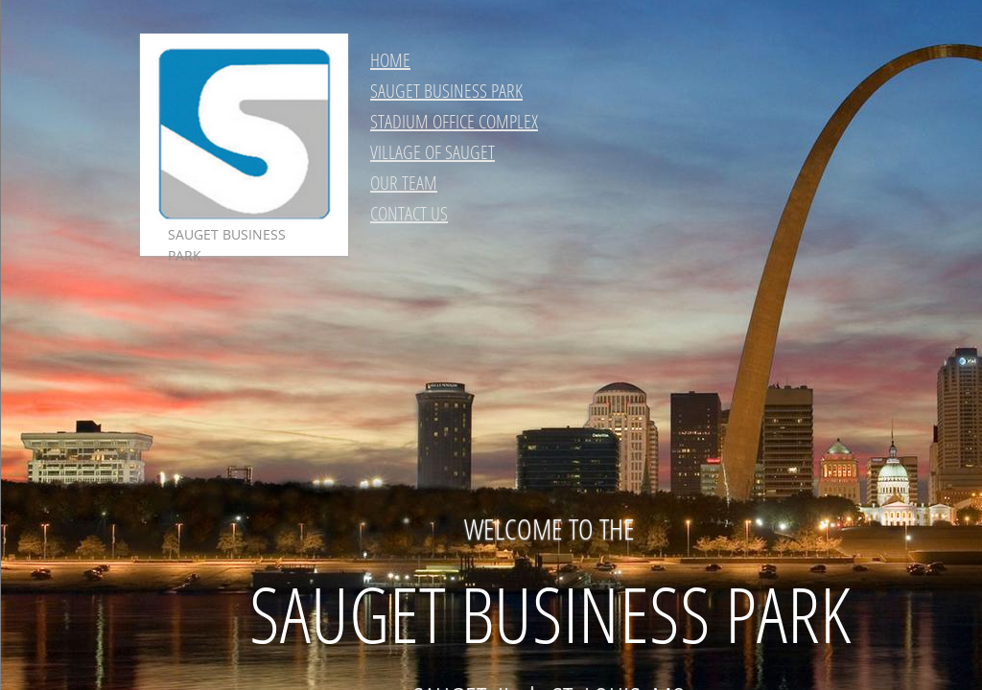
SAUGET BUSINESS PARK (446, 91)
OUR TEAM (403, 183)
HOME (390, 60)
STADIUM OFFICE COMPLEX (454, 121)
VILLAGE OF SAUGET (432, 152)
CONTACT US (409, 213)
